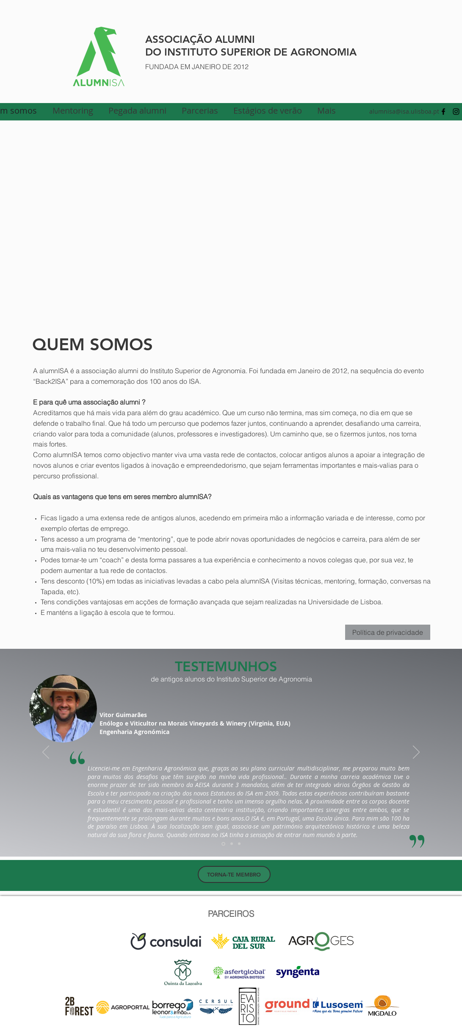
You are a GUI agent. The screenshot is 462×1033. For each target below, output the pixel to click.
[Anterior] (45, 752)
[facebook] (443, 111)
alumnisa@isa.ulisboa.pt (404, 111)
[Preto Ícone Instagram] (456, 111)
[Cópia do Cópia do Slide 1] (239, 844)
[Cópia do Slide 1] (231, 844)
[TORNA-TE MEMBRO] (234, 874)
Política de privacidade (387, 632)
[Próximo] (416, 752)
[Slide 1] (223, 844)
